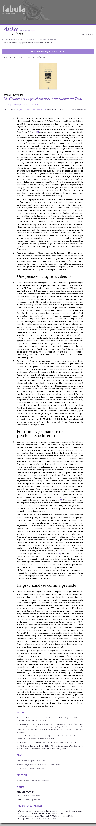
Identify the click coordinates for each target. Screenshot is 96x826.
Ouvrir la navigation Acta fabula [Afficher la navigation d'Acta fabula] (48, 51)
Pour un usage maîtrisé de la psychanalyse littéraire (42, 433)
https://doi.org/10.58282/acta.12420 (23, 104)
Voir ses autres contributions (28, 796)
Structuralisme (43, 780)
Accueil (5, 39)
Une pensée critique (45, 276)
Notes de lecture (48, 39)
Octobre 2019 (31, 39)
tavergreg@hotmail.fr (33, 799)
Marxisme (21, 780)
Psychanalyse (31, 780)
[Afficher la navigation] (90, 10)
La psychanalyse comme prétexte (46, 585)
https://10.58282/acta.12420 (45, 818)
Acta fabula (16, 39)
